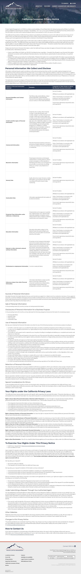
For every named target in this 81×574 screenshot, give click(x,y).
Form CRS (7, 557)
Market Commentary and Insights (64, 6)
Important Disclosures (11, 561)
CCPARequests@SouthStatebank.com (16, 525)
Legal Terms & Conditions (27, 559)
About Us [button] (38, 6)
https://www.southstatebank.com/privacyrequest (34, 446)
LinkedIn (75, 546)
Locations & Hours (10, 555)
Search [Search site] (65, 3)
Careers (23, 555)
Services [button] (47, 6)
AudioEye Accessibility (26, 557)
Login (74, 3)
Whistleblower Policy (26, 561)
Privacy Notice (9, 559)
